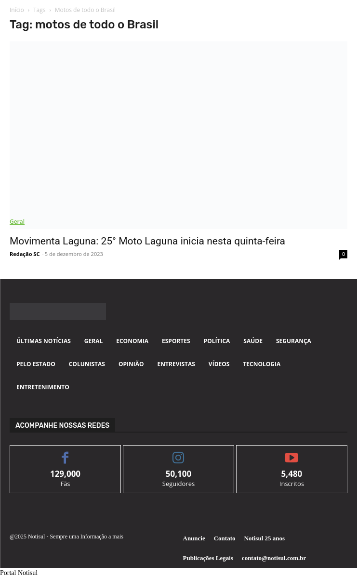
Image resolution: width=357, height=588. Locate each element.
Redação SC (25, 253)
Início (17, 10)
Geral (17, 221)
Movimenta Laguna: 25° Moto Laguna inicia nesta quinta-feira (147, 241)
